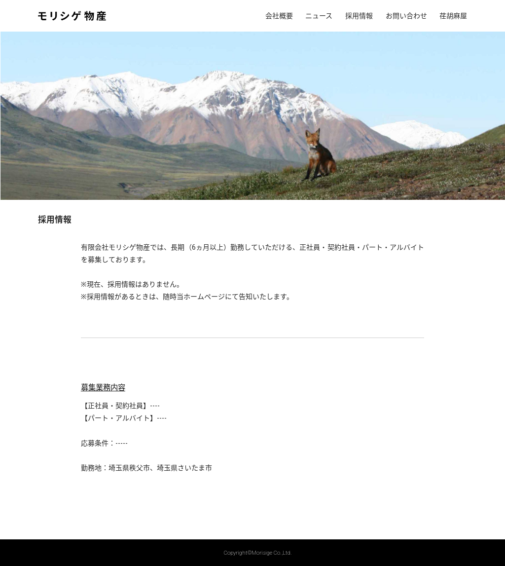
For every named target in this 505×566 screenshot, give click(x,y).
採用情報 (359, 16)
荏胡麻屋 (453, 16)
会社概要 (279, 16)
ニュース (318, 16)
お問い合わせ (406, 16)
